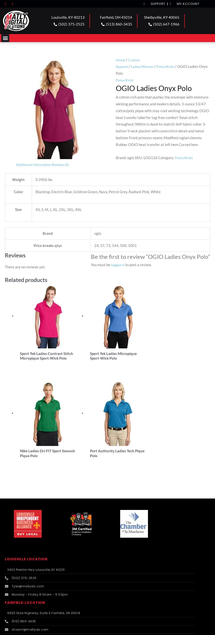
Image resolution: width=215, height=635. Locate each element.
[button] (5, 38)
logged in (118, 265)
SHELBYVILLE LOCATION (29, 538)
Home (120, 60)
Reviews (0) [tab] (62, 164)
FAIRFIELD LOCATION (26, 495)
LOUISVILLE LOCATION (28, 451)
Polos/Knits (168, 66)
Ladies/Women (143, 66)
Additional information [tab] (34, 164)
